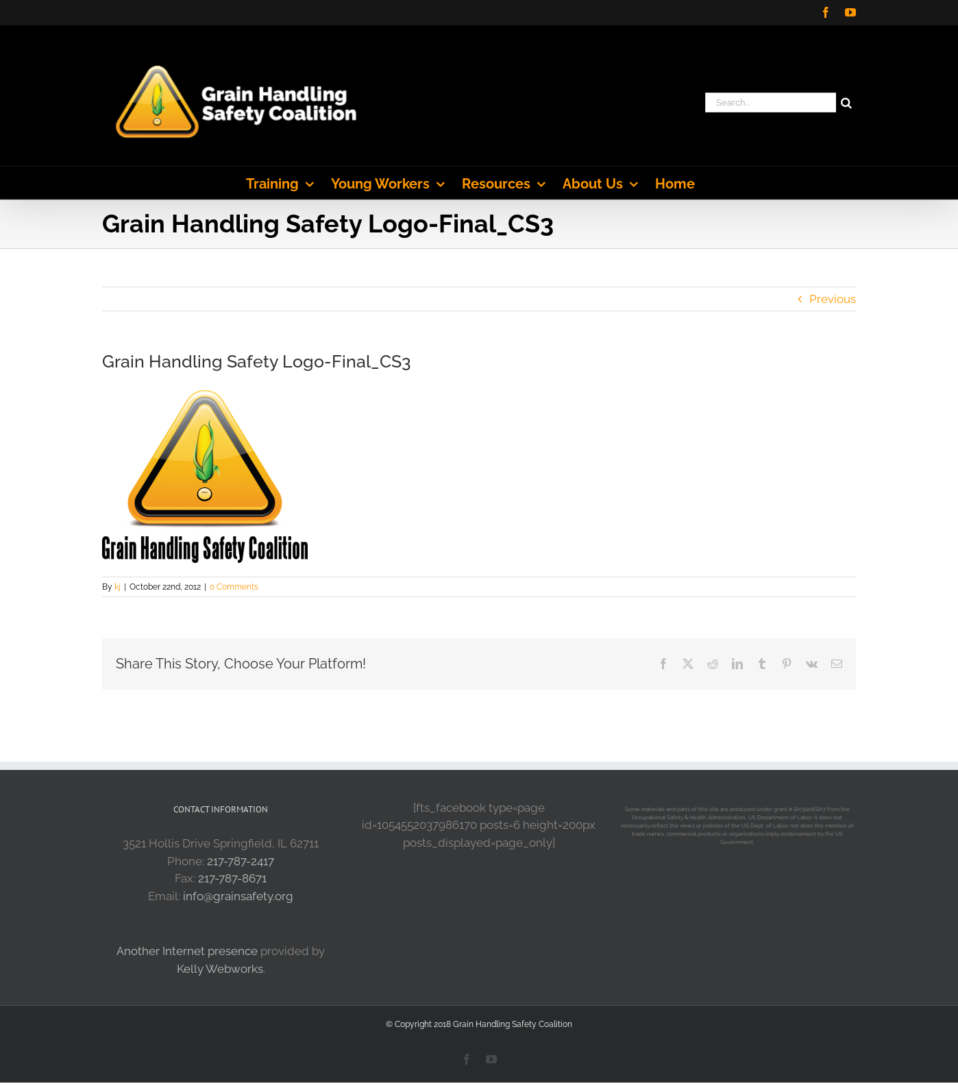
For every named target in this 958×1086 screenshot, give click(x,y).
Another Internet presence (187, 951)
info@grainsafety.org (238, 896)
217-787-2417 (240, 861)
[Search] (846, 102)
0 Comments (234, 587)
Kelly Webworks (220, 969)
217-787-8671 (232, 878)
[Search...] (770, 102)
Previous (832, 299)
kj (117, 587)
